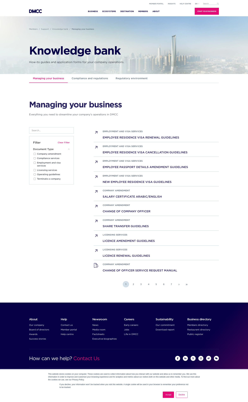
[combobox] (211, 4)
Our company (36, 325)
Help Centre (185, 4)
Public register (195, 334)
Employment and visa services (49, 164)
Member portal (156, 4)
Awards (33, 334)
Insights (171, 4)
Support (45, 29)
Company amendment (49, 154)
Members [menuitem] (143, 11)
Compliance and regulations (90, 78)
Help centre (67, 334)
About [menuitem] (156, 11)
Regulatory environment (132, 78)
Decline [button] (182, 395)
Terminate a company (49, 179)
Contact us (67, 325)
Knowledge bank (60, 29)
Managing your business (48, 78)
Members (33, 29)
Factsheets (98, 334)
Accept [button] (168, 395)
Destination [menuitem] (127, 11)
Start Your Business (206, 11)
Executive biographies (104, 339)
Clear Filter (64, 142)
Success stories (37, 339)
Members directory (197, 325)
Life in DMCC (131, 334)
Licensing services (47, 170)
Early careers (131, 325)
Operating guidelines (48, 174)
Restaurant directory (198, 329)
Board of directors (39, 329)
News (95, 325)
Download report (165, 329)
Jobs (126, 329)
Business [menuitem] (93, 11)
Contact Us (86, 358)
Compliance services (48, 158)
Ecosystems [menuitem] (109, 11)
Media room (98, 329)
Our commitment (165, 325)
